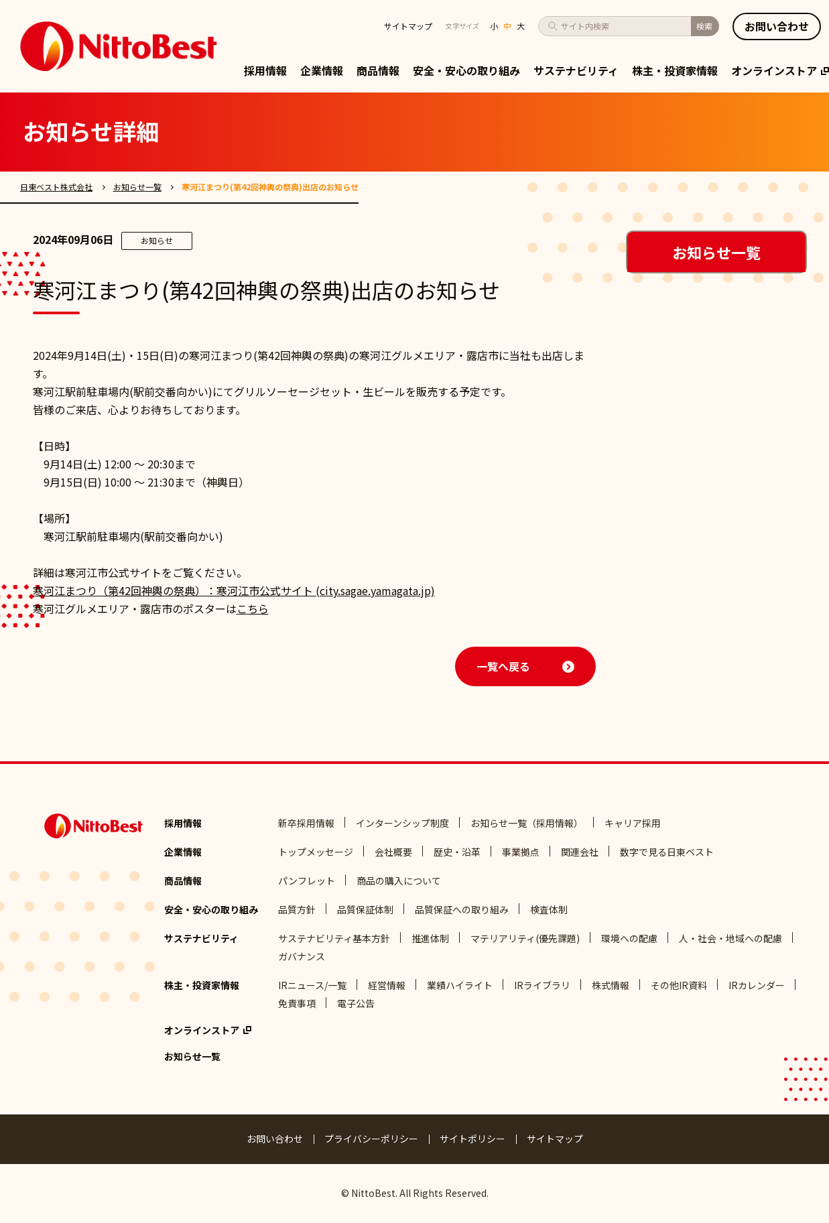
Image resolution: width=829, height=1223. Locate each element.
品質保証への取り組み (462, 909)
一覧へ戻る (503, 666)
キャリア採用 (632, 823)
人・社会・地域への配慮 (730, 938)
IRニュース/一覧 (312, 985)
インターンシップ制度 (402, 823)
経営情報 (386, 985)
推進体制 (430, 938)
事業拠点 (520, 851)
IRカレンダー (756, 985)
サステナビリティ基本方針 (334, 938)
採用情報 (265, 70)
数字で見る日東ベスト (667, 851)
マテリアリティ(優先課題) (525, 938)
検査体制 (549, 909)
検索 (704, 25)
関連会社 (579, 851)
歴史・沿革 (457, 851)
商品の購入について (399, 880)
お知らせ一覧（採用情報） (526, 823)
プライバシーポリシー (371, 1138)
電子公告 (356, 1003)
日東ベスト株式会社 (56, 186)
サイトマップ (408, 25)
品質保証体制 (365, 909)
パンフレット (306, 880)
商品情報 (378, 70)
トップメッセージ (315, 851)
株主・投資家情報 (675, 70)
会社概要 (393, 851)
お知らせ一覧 (137, 186)
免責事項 (297, 1003)
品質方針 (297, 909)
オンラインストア (780, 70)
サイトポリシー (472, 1138)
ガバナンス (301, 956)
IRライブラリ (542, 985)
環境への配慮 (629, 938)
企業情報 (321, 70)
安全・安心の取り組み (466, 70)
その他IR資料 (679, 985)
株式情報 (610, 985)
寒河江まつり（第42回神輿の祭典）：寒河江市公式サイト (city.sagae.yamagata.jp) (234, 590)
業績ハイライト (460, 985)
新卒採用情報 (306, 823)
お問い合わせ (275, 1138)
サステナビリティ (576, 70)
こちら (253, 608)
